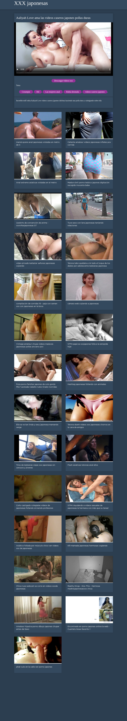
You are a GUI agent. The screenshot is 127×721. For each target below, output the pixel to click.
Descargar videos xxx (63, 81)
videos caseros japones (95, 92)
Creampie (26, 92)
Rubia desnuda (72, 92)
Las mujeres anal (52, 92)
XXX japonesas (31, 3)
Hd (38, 92)
